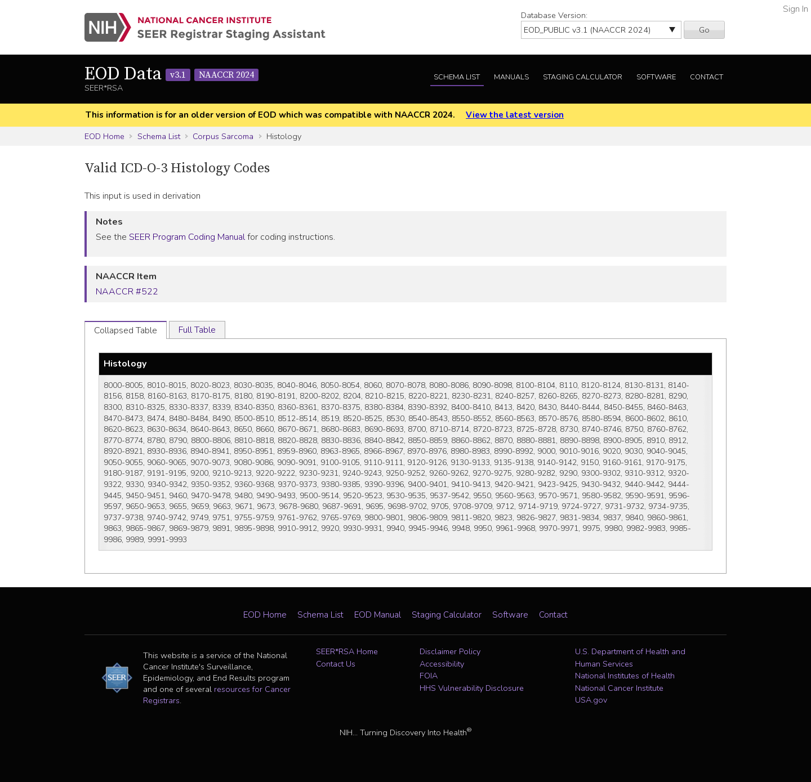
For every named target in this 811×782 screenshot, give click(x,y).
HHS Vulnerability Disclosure (472, 688)
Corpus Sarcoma (223, 136)
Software (656, 77)
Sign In (795, 9)
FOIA (429, 675)
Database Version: (554, 15)
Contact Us (335, 663)
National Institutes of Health (625, 675)
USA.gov (591, 699)
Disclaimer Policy (450, 651)
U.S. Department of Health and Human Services (630, 657)
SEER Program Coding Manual (187, 237)
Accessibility (442, 663)
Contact (706, 77)
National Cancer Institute (619, 688)
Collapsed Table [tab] (125, 330)
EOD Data (171, 74)
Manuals (511, 77)
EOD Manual (377, 614)
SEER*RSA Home (347, 651)
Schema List (457, 77)
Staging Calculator (582, 77)
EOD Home (104, 136)
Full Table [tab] (197, 330)
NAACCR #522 (127, 291)
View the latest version (515, 114)
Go (704, 29)
